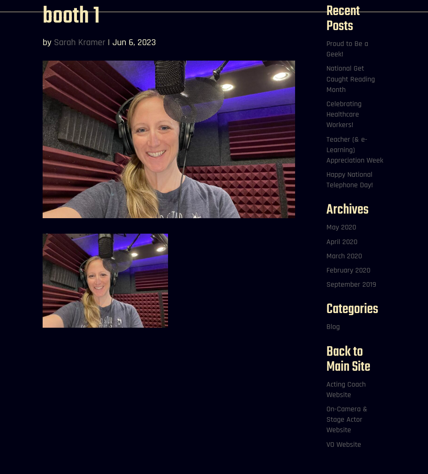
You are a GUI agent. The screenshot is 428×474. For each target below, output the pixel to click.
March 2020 (344, 256)
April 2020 (341, 242)
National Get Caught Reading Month (350, 79)
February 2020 (348, 270)
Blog (333, 326)
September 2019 (351, 284)
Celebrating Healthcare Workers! (344, 114)
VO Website (343, 444)
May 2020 (341, 227)
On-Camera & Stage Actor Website (346, 419)
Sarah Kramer (79, 42)
